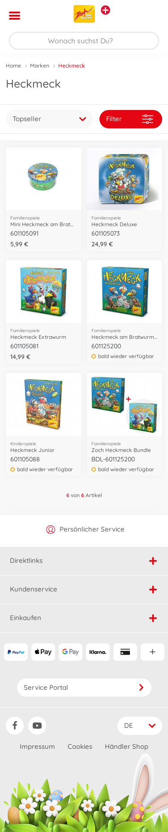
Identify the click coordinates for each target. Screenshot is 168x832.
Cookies (80, 746)
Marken (39, 65)
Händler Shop (126, 746)
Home (13, 65)
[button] (148, 15)
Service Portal (84, 687)
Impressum (37, 746)
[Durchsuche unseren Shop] (84, 41)
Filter (129, 119)
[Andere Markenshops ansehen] (105, 10)
